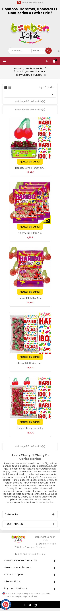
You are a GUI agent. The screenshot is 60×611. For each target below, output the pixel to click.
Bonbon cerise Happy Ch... (30, 167)
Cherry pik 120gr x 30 (30, 298)
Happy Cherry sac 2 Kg (30, 428)
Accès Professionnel (33, 2)
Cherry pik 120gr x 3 (30, 233)
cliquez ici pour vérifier (26, 596)
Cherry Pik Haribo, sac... (30, 363)
